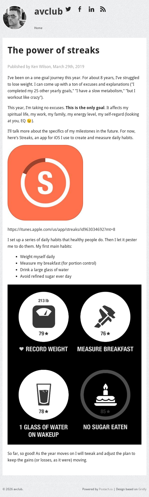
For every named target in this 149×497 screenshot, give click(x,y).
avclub (48, 11)
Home (38, 28)
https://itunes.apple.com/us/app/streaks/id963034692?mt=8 (61, 229)
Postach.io (106, 489)
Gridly (142, 489)
